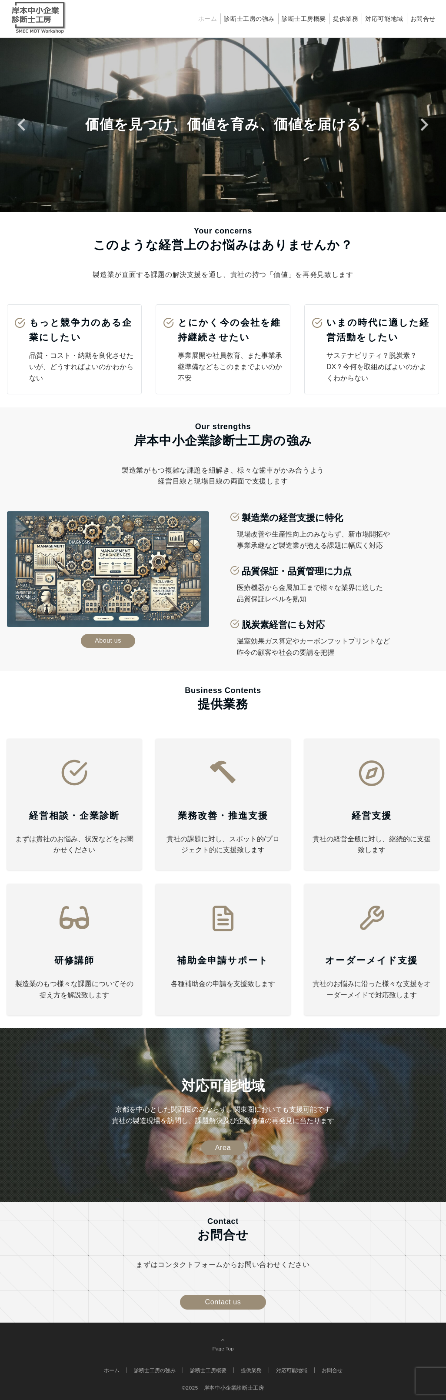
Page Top (223, 1344)
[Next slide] (424, 124)
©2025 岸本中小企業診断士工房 (223, 1387)
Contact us (223, 1302)
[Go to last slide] (22, 124)
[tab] (209, 175)
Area (223, 1147)
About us (108, 640)
